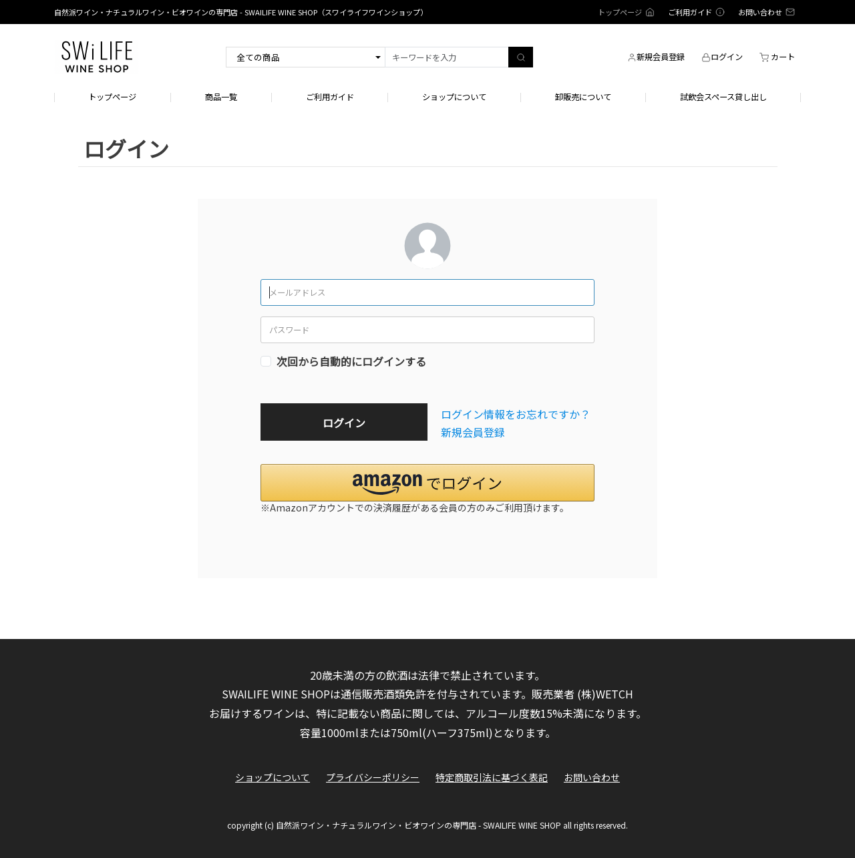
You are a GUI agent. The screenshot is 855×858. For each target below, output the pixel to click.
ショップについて (454, 97)
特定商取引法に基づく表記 (492, 777)
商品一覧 (221, 97)
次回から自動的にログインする (351, 361)
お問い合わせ (592, 777)
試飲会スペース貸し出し (723, 97)
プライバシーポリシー (372, 777)
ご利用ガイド (330, 97)
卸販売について (583, 97)
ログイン (344, 423)
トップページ (112, 97)
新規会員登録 (473, 432)
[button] (427, 482)
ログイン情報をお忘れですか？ (515, 414)
